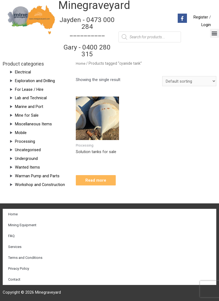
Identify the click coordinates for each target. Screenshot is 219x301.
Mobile (21, 132)
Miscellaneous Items (33, 123)
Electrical (23, 71)
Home (81, 63)
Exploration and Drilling (35, 80)
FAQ (11, 236)
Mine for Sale (27, 115)
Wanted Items (27, 167)
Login (206, 24)
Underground (26, 158)
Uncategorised (28, 149)
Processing (25, 141)
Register (200, 17)
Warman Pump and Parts (37, 175)
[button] (214, 33)
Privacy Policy (18, 268)
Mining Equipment (22, 225)
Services (14, 246)
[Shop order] (189, 81)
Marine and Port (29, 106)
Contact (14, 279)
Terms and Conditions (25, 257)
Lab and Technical (31, 97)
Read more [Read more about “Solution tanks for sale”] (97, 180)
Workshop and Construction (40, 184)
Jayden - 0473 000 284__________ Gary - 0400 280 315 (87, 37)
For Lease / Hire (29, 88)
